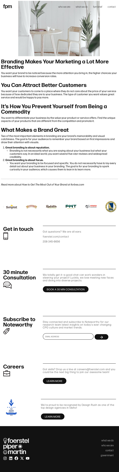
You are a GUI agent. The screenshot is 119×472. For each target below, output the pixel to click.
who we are (64, 6)
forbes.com (77, 184)
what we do (82, 6)
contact (112, 6)
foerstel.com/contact (56, 236)
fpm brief (97, 6)
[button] (3, 207)
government (107, 455)
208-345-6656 (51, 241)
